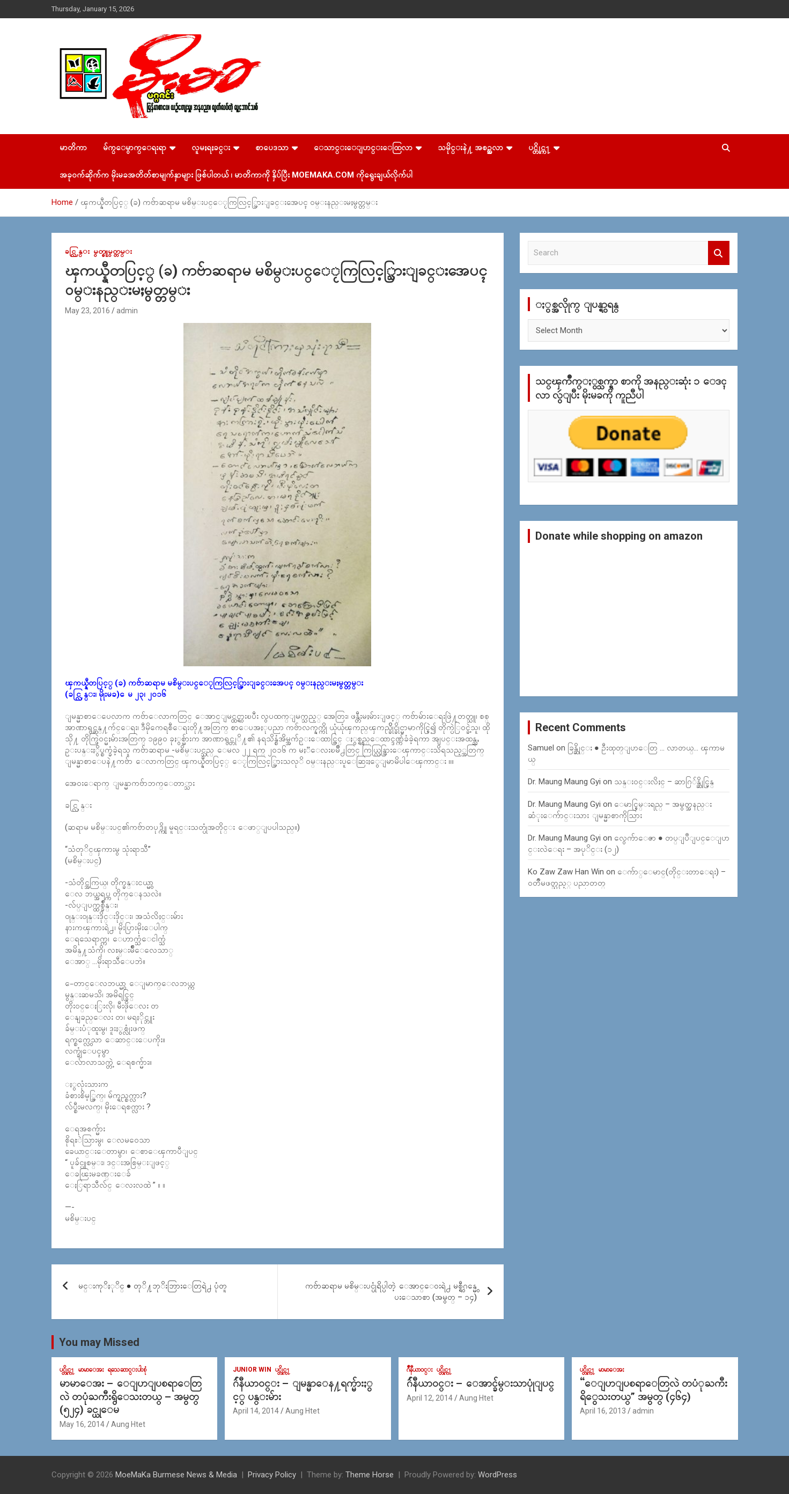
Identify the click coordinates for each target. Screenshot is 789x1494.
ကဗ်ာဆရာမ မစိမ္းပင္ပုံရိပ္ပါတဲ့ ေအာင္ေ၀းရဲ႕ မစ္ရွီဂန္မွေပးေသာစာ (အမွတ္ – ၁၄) (391, 1291)
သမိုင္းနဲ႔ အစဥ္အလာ (470, 147)
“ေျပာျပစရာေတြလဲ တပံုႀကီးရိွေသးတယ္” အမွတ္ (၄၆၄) (653, 1390)
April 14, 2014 (256, 1411)
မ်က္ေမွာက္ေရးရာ (134, 147)
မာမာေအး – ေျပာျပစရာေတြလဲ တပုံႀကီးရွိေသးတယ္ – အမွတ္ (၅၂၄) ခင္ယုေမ (131, 1396)
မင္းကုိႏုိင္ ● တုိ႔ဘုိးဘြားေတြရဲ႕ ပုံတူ (152, 1286)
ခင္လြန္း (77, 251)
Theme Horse (369, 1475)
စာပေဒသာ (272, 147)
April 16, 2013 (603, 1411)
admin (127, 310)
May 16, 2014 (82, 1424)
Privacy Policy (272, 1475)
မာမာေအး (91, 1369)
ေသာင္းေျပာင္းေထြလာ (363, 147)
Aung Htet (128, 1424)
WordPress (497, 1475)
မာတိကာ (73, 147)
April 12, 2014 (430, 1398)
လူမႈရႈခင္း (210, 147)
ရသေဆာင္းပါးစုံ (127, 1369)
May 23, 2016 (87, 310)
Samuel (541, 748)
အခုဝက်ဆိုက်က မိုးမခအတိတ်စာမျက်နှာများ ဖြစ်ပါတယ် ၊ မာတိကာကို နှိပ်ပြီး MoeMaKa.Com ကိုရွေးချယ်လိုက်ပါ (236, 175)
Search (718, 253)
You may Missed (99, 1342)
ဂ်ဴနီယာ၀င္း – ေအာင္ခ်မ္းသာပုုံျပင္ (480, 1383)
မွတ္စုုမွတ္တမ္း (112, 251)
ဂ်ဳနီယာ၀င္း (420, 1369)
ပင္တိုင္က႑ (539, 147)
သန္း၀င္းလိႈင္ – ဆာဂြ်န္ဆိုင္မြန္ (664, 781)
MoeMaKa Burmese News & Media (176, 1475)
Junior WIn (252, 1369)
